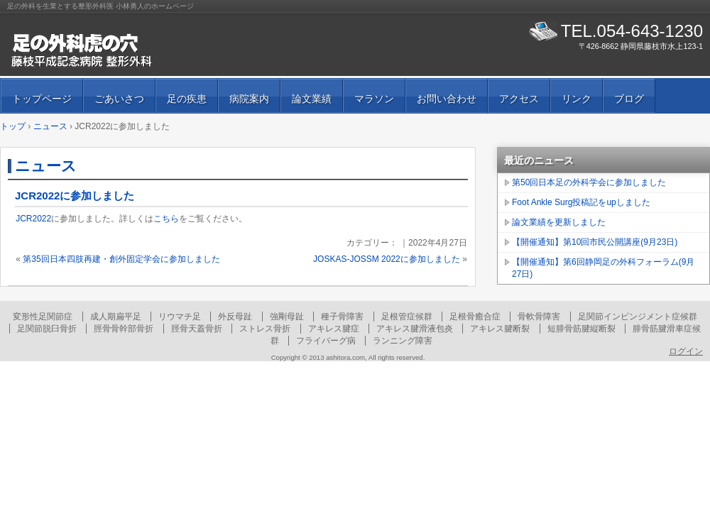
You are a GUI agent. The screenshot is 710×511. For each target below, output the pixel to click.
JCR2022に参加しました (74, 195)
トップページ (42, 98)
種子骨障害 (342, 317)
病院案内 (249, 98)
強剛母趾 (287, 317)
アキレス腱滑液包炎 (414, 329)
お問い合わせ (446, 98)
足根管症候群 (406, 317)
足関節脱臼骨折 (47, 329)
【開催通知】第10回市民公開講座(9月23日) (594, 242)
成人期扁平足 (115, 317)
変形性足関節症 (42, 317)
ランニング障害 (402, 341)
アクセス (519, 98)
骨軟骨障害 (539, 317)
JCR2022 (33, 219)
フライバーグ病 (326, 341)
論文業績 (312, 98)
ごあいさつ (119, 98)
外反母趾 (235, 317)
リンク (576, 98)
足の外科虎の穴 (170, 49)
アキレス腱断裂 (500, 329)
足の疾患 (187, 98)
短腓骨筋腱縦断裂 (581, 329)
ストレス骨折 (264, 329)
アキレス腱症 (333, 329)
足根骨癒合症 (475, 317)
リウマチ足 (179, 317)
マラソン (374, 98)
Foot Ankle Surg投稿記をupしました (581, 202)
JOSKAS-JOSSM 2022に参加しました (386, 259)
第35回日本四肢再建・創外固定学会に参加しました (121, 259)
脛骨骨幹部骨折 (123, 329)
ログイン (686, 351)
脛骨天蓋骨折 (196, 329)
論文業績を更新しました (559, 222)
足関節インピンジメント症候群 (637, 317)
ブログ (629, 98)
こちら (166, 219)
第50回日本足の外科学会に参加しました (589, 182)
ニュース (46, 166)
